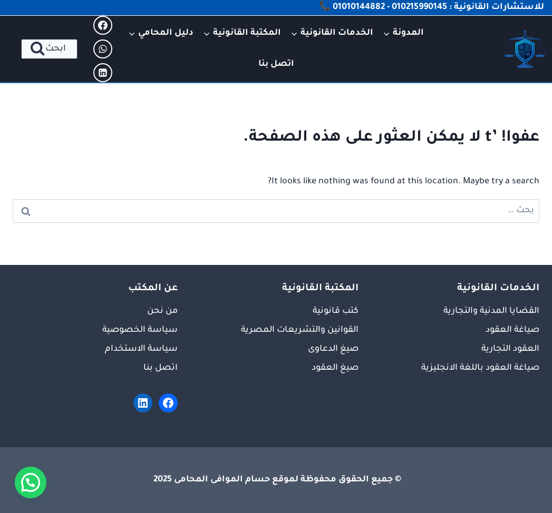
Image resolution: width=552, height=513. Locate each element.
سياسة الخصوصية (140, 330)
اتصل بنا (276, 64)
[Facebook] (102, 25)
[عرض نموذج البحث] (49, 49)
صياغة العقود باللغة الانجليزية (480, 368)
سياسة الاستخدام (141, 349)
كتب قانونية (336, 311)
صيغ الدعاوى (333, 349)
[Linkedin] (102, 72)
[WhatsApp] (102, 49)
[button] (30, 482)
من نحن (162, 311)
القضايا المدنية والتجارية (491, 311)
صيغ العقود (335, 368)
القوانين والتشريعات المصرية (300, 330)
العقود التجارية (510, 349)
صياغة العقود (512, 330)
